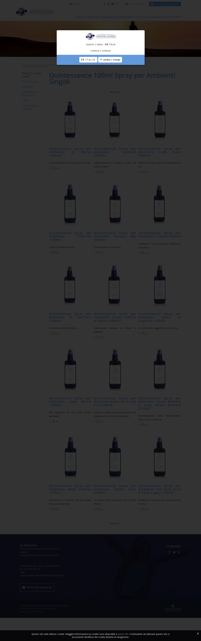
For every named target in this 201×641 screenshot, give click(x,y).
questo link (122, 633)
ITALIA (88, 93)
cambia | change (110, 93)
